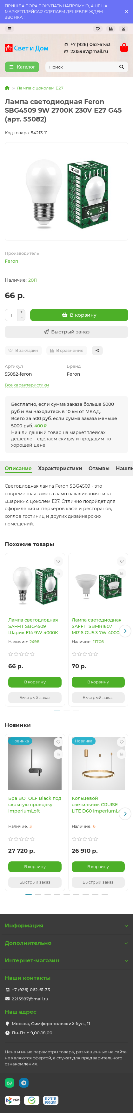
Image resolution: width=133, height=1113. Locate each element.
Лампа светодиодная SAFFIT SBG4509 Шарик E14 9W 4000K (33, 626)
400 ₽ (40, 426)
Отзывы (99, 468)
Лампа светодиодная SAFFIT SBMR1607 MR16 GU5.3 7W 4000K (97, 626)
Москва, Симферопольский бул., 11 (51, 1023)
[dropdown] (9, 28)
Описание (18, 468)
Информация (66, 925)
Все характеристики (27, 384)
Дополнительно (66, 943)
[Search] (87, 67)
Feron (11, 261)
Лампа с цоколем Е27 (40, 87)
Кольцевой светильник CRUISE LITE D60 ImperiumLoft (98, 804)
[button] (125, 631)
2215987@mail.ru (85, 51)
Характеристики (60, 468)
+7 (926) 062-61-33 (86, 44)
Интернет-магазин (66, 960)
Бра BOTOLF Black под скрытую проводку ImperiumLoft (34, 804)
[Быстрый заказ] (66, 332)
